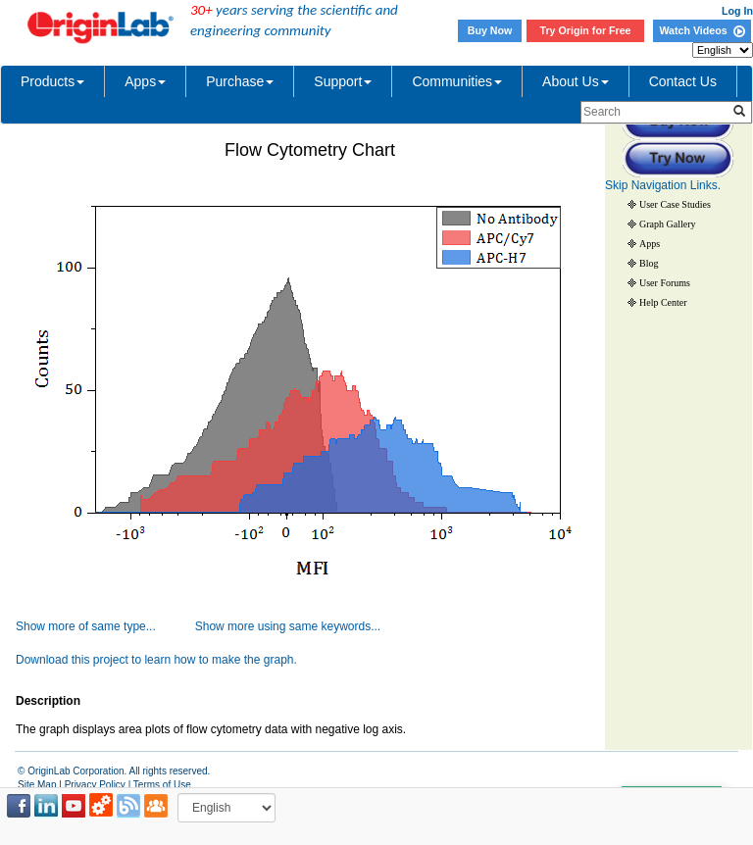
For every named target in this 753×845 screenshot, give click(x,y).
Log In (737, 11)
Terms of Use (162, 784)
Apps (145, 81)
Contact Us (683, 81)
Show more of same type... (86, 626)
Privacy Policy (95, 784)
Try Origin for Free (585, 30)
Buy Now (490, 30)
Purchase (240, 81)
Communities (457, 81)
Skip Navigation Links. (663, 185)
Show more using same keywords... (287, 626)
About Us (575, 81)
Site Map (37, 784)
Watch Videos (701, 30)
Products (52, 81)
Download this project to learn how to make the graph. (156, 660)
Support (343, 81)
